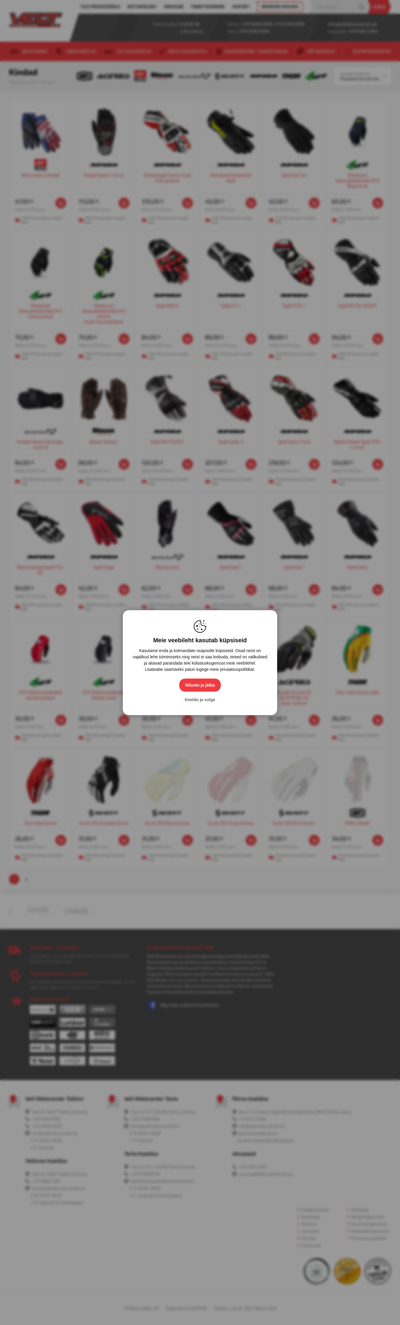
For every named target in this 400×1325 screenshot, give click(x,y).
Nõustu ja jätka (200, 685)
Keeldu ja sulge (200, 699)
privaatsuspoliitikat (237, 669)
